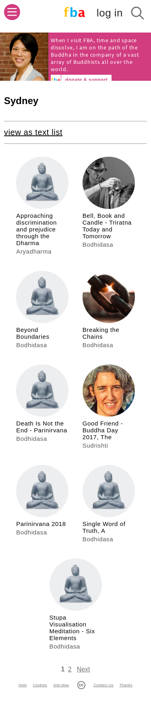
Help (23, 685)
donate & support (86, 80)
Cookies (40, 685)
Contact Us (103, 685)
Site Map (61, 685)
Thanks (126, 685)
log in (110, 13)
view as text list (33, 132)
